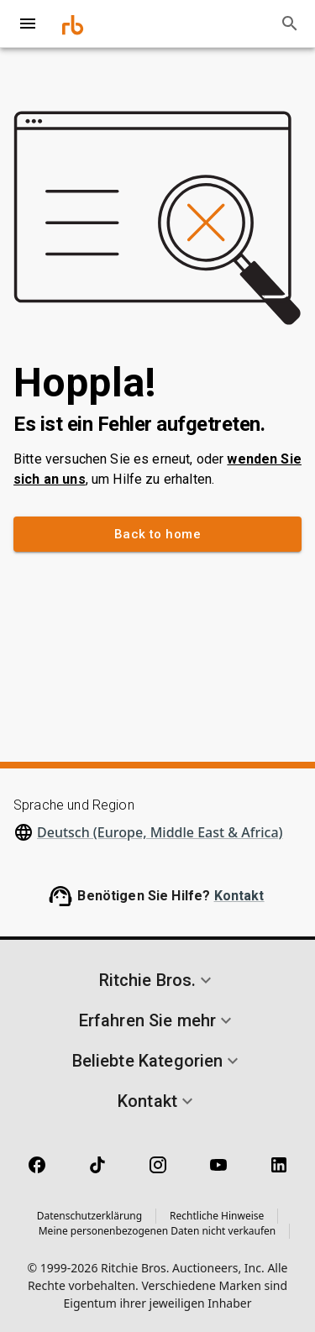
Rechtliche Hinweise (217, 1216)
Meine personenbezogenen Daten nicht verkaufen (157, 1231)
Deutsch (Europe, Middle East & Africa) (160, 832)
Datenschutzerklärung (89, 1216)
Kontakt (239, 896)
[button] (157, 980)
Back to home (157, 534)
